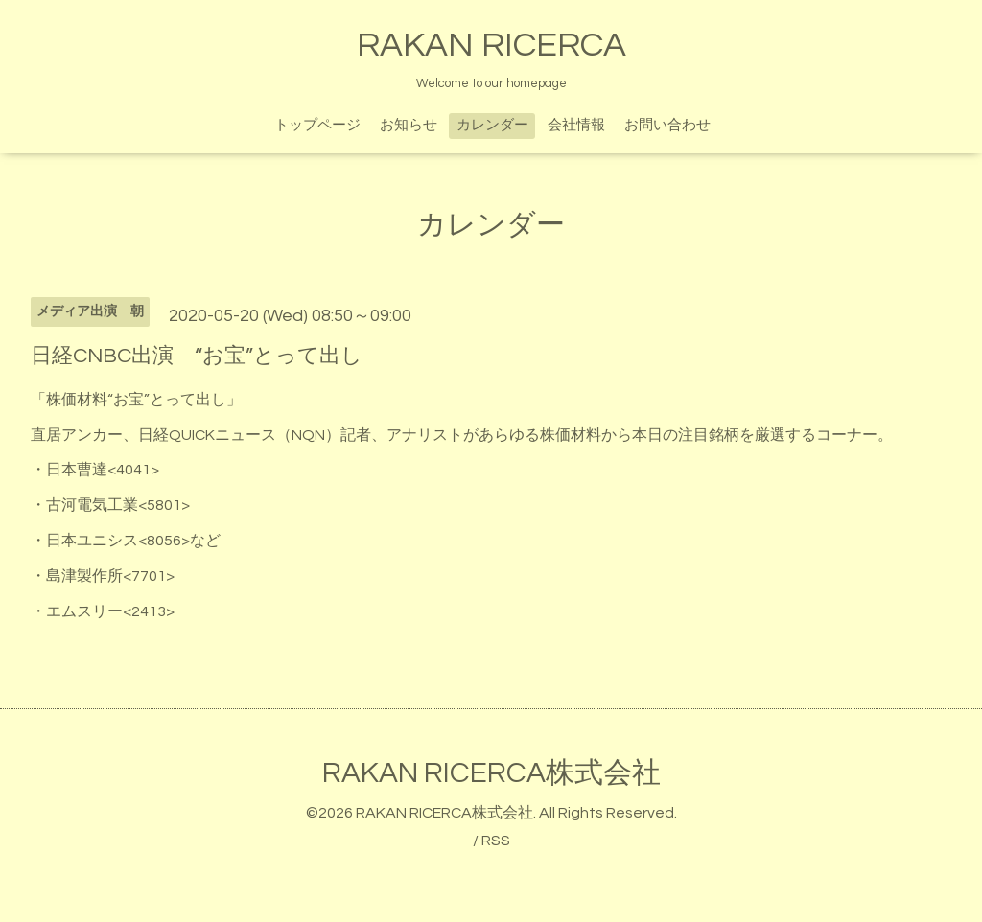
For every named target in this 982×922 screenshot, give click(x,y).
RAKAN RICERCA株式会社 (491, 773)
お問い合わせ (667, 125)
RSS (495, 840)
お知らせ (408, 125)
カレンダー (492, 125)
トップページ (317, 125)
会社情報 (576, 125)
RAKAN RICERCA (491, 45)
